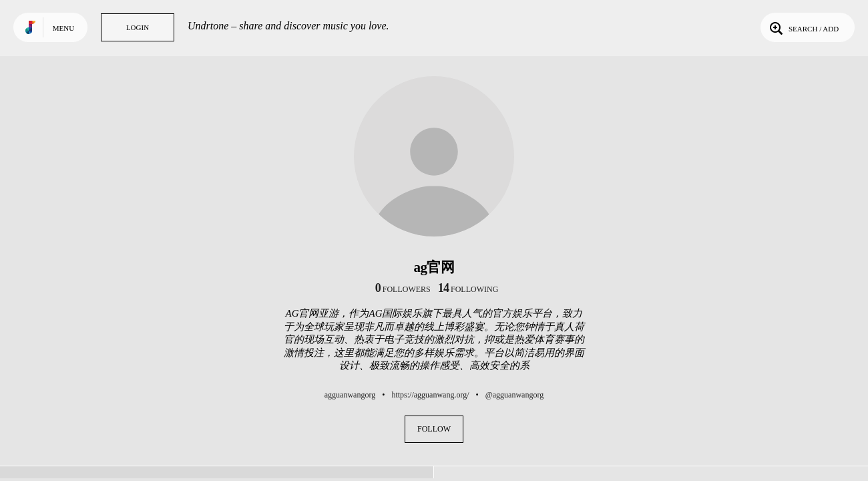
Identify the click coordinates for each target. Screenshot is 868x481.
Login (137, 27)
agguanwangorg (349, 394)
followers (403, 289)
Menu (63, 28)
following (468, 289)
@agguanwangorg (514, 394)
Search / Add (803, 27)
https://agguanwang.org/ (430, 394)
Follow (434, 429)
